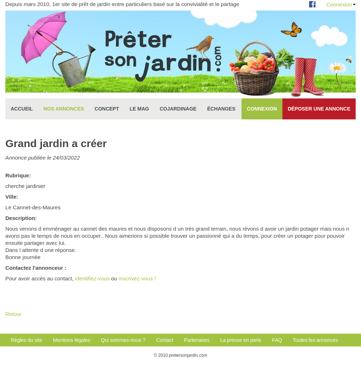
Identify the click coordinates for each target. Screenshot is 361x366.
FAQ (277, 340)
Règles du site (26, 340)
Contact (164, 340)
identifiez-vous (92, 278)
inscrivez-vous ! (137, 278)
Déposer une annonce (319, 109)
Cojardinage (178, 109)
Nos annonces (63, 109)
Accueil (22, 109)
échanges (221, 109)
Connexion (341, 4)
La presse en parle (240, 340)
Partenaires (196, 340)
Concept (107, 109)
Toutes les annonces (315, 340)
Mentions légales (71, 340)
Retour (13, 314)
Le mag (139, 109)
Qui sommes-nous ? (123, 340)
